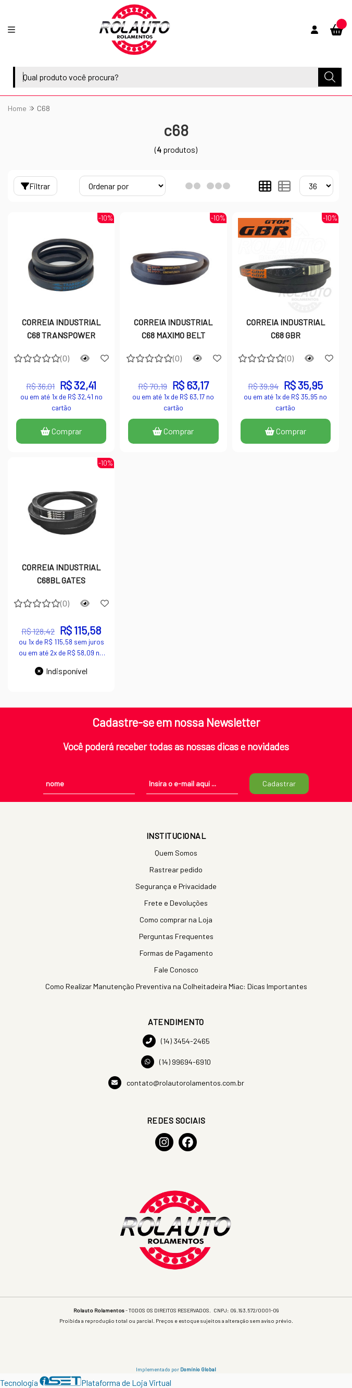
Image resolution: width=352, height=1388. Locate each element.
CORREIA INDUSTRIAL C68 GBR (285, 328)
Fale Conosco (176, 969)
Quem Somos (176, 852)
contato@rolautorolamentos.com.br (176, 1082)
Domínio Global (198, 1369)
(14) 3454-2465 (176, 1041)
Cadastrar (279, 783)
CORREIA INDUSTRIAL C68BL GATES (61, 573)
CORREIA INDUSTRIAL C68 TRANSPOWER (61, 328)
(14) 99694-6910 (176, 1061)
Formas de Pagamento (176, 952)
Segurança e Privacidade (176, 886)
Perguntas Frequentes (176, 936)
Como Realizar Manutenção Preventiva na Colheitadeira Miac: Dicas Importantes (176, 986)
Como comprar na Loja (176, 919)
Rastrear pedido (176, 869)
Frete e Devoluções (176, 902)
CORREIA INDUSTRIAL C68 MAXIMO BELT (173, 328)
